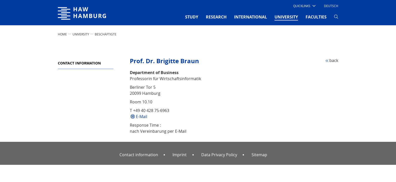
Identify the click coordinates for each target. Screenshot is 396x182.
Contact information (79, 63)
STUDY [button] (191, 17)
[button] (304, 6)
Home (62, 34)
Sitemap (259, 154)
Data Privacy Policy (219, 154)
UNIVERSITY (80, 34)
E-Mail (141, 116)
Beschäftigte (105, 34)
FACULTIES (316, 17)
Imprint (179, 154)
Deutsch (331, 6)
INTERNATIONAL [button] (250, 17)
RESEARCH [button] (216, 17)
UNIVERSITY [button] (286, 17)
